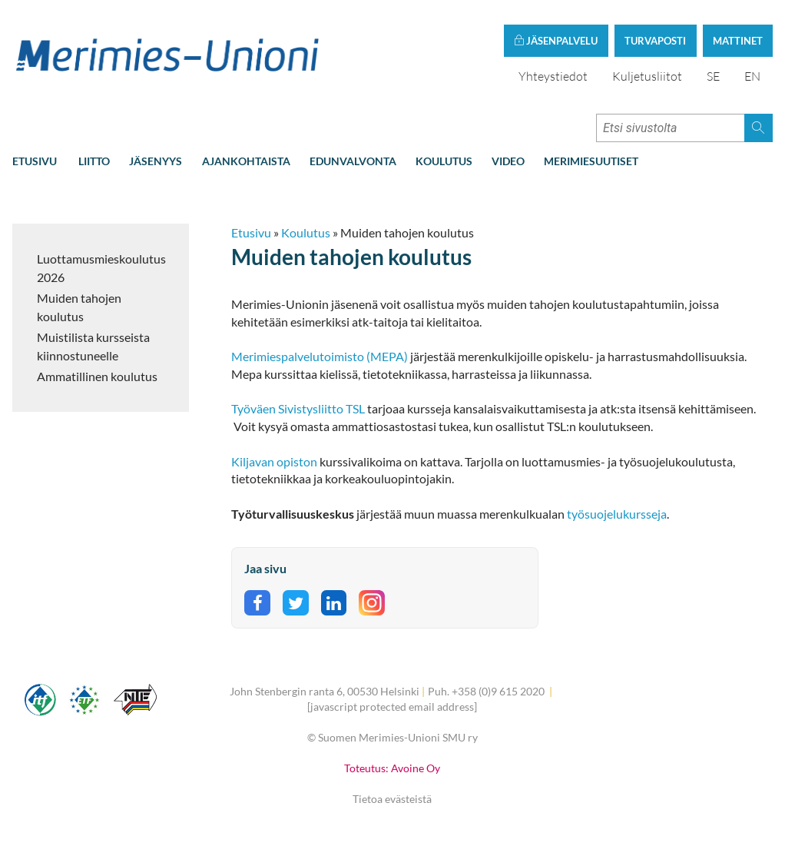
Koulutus (444, 161)
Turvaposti (655, 41)
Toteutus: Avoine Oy (392, 768)
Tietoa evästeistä (392, 798)
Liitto (94, 161)
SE (713, 76)
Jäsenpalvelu (556, 41)
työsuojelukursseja (617, 513)
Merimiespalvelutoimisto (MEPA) (319, 356)
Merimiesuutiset (591, 161)
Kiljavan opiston (274, 461)
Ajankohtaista (246, 161)
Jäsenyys (155, 161)
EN (752, 76)
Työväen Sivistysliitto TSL (298, 408)
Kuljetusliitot (647, 76)
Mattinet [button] (738, 41)
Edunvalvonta (353, 161)
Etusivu (34, 161)
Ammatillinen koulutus (97, 376)
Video (508, 161)
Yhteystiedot (553, 76)
